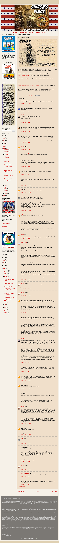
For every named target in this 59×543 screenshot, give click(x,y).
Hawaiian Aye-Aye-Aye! (8, 163)
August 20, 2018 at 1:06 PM (26, 230)
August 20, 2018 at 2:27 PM (26, 279)
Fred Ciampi (23, 135)
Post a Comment (22, 486)
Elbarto (22, 126)
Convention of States (6, 223)
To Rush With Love (7, 180)
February (6, 191)
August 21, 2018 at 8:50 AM (25, 402)
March (5, 190)
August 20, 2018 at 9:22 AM (25, 166)
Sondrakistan (4, 226)
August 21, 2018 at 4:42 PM (26, 461)
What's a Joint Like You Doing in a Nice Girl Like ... (9, 168)
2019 (4, 146)
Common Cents (5, 222)
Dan (21, 299)
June (5, 185)
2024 (4, 138)
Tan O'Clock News (7, 164)
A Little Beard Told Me (8, 166)
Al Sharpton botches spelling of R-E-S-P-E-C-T (27, 81)
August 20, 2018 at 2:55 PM (26, 288)
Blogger (36, 538)
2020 (4, 145)
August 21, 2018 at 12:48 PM (26, 434)
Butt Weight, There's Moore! (9, 175)
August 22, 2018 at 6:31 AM (25, 476)
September (6, 154)
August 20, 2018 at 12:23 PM (26, 210)
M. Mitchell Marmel (24, 106)
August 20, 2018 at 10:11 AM (26, 192)
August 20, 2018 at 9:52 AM (25, 174)
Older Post (54, 491)
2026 (4, 135)
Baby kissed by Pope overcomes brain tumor (27, 73)
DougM (22, 438)
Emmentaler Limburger (25, 153)
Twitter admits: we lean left (23, 75)
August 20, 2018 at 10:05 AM (26, 185)
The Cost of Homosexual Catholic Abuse (40, 399)
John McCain (6, 161)
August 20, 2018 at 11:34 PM (26, 388)
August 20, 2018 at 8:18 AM (25, 142)
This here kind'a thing (24, 440)
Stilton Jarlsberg (24, 114)
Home (37, 491)
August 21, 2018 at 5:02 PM (26, 469)
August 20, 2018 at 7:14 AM (25, 122)
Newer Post (21, 491)
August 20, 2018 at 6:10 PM (26, 371)
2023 (4, 140)
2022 (4, 141)
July (5, 183)
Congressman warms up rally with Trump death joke (28, 85)
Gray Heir (6, 181)
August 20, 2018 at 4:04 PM (26, 312)
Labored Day (6, 157)
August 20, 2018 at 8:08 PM (26, 380)
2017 (4, 195)
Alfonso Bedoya (24, 170)
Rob (21, 189)
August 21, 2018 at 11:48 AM (26, 423)
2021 (4, 143)
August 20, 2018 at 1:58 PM (26, 238)
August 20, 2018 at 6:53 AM (25, 111)
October (5, 152)
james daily (23, 146)
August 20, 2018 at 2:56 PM (26, 295)
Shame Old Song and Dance (9, 177)
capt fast (22, 234)
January (5, 193)
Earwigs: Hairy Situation (8, 178)
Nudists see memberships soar (24, 78)
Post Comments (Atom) (27, 493)
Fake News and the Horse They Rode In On (9, 173)
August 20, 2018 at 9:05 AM (25, 149)
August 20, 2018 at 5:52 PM (26, 362)
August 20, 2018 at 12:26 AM (26, 103)
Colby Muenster (24, 214)
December (6, 149)
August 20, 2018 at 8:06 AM (25, 131)
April (5, 188)
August (5, 276)
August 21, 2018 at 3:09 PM (26, 443)
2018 (4, 148)
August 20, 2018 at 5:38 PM (26, 335)
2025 (4, 137)
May (5, 187)
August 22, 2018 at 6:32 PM (26, 484)
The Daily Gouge (5, 227)
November (6, 151)
